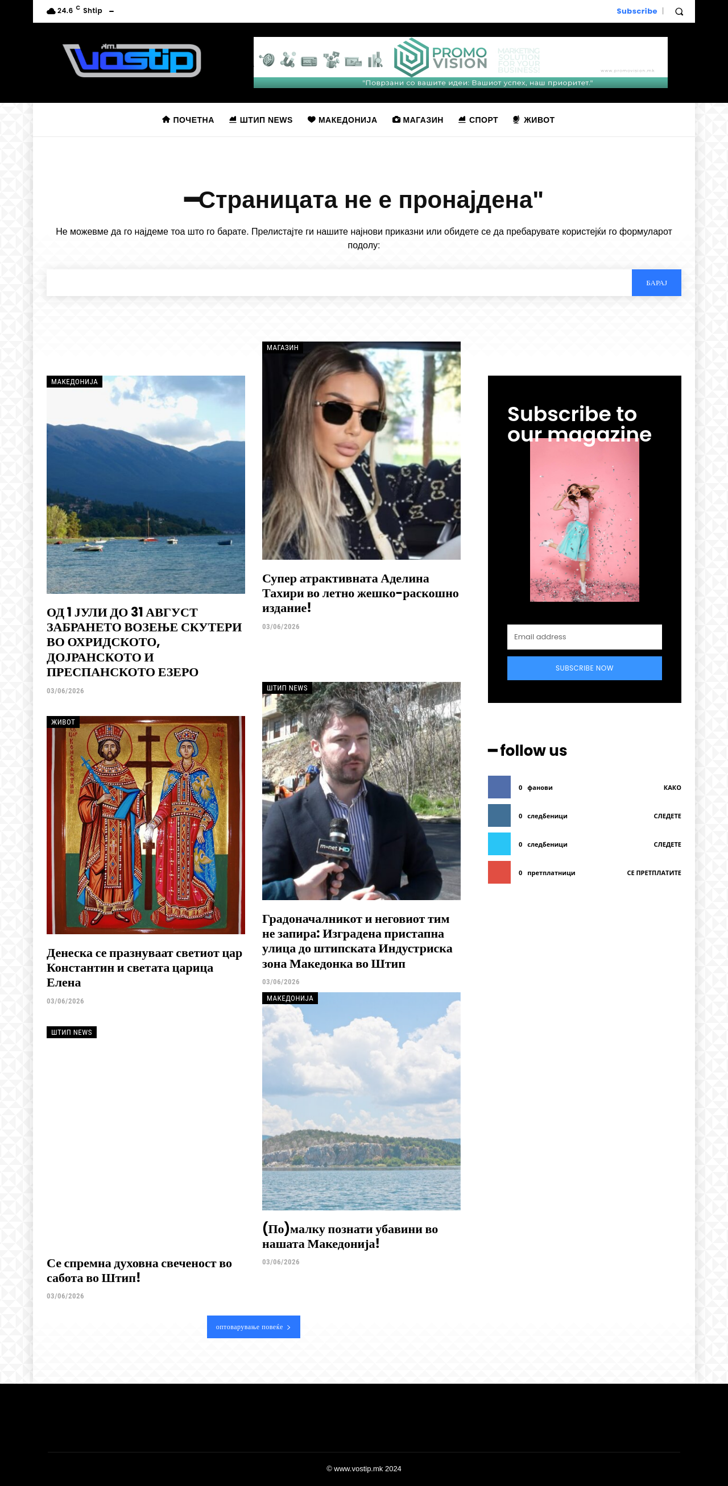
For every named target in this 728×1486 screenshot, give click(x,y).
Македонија (74, 381)
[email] (584, 637)
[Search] (656, 282)
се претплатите (654, 872)
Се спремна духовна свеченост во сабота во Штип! (139, 1270)
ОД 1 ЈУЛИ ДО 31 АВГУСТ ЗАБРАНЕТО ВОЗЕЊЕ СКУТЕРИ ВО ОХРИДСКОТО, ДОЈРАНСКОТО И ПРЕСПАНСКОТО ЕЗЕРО (144, 642)
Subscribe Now (585, 668)
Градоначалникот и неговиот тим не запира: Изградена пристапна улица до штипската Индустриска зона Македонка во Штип (357, 941)
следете (667, 815)
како (672, 787)
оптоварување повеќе (254, 1326)
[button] (679, 11)
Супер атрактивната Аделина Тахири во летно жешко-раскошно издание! (360, 593)
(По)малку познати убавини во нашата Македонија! (350, 1236)
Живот (63, 722)
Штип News (287, 688)
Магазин (283, 347)
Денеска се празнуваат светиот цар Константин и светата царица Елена (144, 968)
